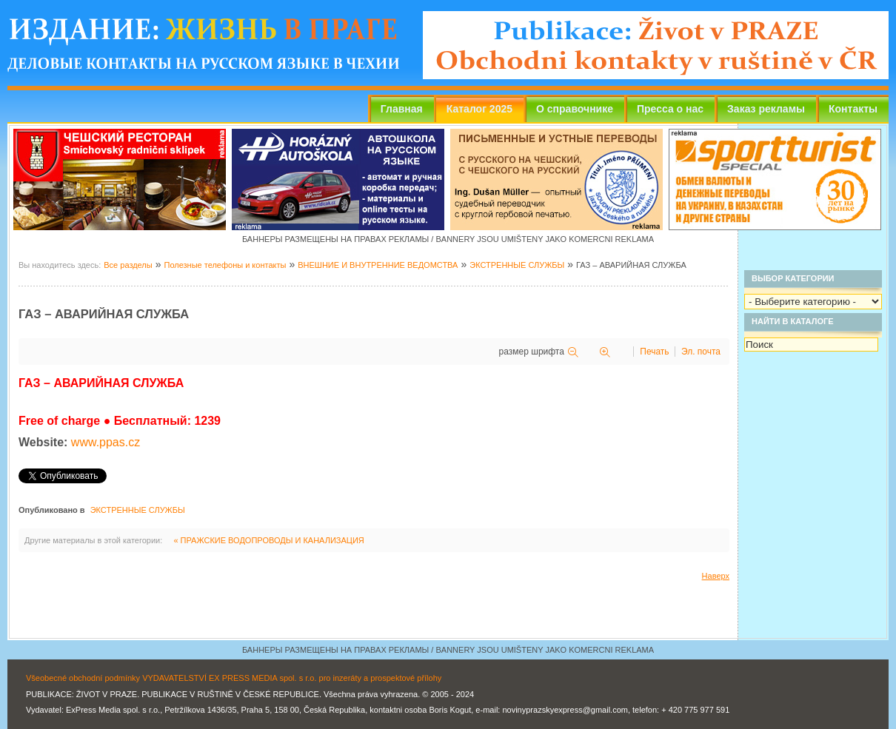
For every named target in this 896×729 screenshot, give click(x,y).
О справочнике (574, 109)
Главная (402, 109)
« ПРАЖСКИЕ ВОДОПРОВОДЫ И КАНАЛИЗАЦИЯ (268, 540)
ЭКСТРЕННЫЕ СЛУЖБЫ (516, 265)
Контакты (853, 109)
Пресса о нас (670, 109)
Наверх (715, 575)
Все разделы (128, 265)
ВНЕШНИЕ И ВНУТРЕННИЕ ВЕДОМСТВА (378, 265)
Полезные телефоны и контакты (225, 265)
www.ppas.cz (105, 442)
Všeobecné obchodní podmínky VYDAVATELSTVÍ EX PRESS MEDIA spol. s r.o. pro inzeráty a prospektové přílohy (233, 677)
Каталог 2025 (479, 109)
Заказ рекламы (766, 109)
